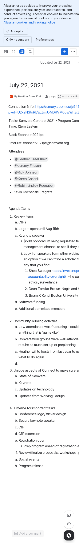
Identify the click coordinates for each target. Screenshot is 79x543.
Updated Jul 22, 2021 (55, 62)
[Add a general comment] (28, 533)
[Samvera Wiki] (22, 51)
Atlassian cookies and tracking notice (29, 22)
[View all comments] (69, 515)
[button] (30, 159)
